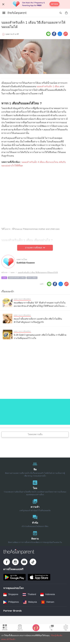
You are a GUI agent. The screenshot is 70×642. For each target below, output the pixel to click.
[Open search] (60, 12)
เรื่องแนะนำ (7, 291)
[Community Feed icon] (51, 627)
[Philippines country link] (11, 602)
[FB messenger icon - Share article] (60, 34)
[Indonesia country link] (47, 594)
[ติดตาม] (35, 536)
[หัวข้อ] (35, 520)
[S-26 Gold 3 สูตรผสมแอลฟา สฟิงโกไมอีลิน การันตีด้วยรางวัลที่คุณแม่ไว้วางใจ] (35, 334)
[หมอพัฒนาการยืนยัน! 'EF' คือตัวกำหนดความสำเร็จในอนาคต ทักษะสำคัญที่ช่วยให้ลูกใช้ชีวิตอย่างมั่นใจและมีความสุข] (35, 302)
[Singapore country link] (10, 594)
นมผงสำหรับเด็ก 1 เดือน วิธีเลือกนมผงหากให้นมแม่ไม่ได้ (38, 272)
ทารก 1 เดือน (32, 277)
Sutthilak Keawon (25, 263)
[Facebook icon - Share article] (54, 34)
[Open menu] (3, 12)
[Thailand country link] (29, 594)
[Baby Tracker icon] (36, 627)
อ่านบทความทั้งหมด (35, 248)
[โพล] (35, 487)
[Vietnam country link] (47, 602)
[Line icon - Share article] (48, 34)
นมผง (13, 272)
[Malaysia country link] (30, 602)
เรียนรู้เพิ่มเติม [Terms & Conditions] (56, 635)
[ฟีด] (35, 468)
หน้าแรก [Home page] (4, 272)
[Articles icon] (20, 627)
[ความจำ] (35, 504)
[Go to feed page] (17, 12)
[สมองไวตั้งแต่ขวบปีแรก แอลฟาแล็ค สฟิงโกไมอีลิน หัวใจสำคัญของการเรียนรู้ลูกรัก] (35, 318)
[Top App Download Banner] (35, 4)
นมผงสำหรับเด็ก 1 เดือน (48, 86)
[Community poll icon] (66, 627)
